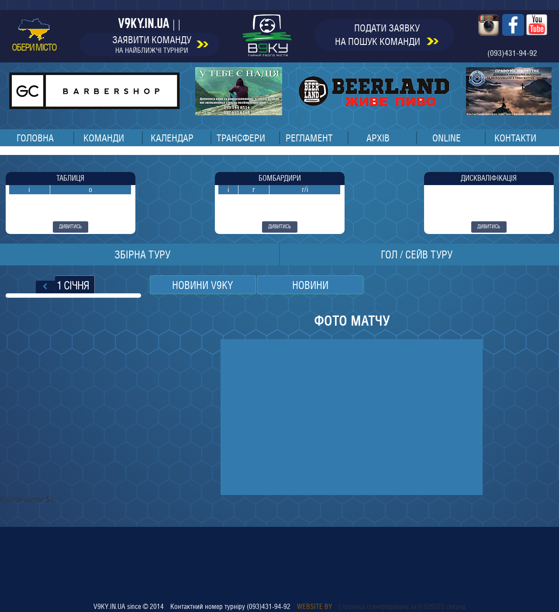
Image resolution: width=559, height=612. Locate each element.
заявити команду (160, 44)
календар (172, 138)
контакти (515, 138)
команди (103, 138)
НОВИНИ (310, 285)
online (446, 138)
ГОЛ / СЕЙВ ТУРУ (416, 254)
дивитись (70, 226)
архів (378, 138)
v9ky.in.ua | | (149, 23)
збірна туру (142, 254)
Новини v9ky (202, 285)
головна (35, 138)
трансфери (241, 138)
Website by (314, 606)
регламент (309, 138)
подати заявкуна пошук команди (386, 35)
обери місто (34, 35)
